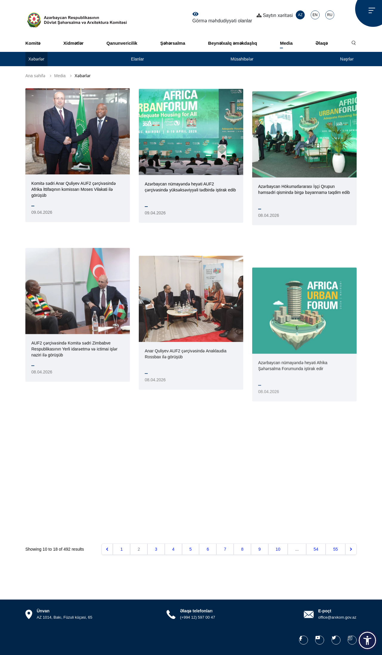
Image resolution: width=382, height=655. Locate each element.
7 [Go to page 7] (225, 549)
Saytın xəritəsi (275, 15)
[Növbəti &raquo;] (351, 549)
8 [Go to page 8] (242, 549)
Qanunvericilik (122, 43)
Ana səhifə (35, 75)
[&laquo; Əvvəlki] (107, 549)
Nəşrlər (347, 59)
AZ (300, 15)
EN (315, 15)
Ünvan (43, 610)
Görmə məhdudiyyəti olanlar (222, 17)
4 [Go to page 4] (173, 549)
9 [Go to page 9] (259, 549)
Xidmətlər (73, 43)
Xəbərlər (36, 59)
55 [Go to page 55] (335, 549)
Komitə (33, 43)
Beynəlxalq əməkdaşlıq (232, 43)
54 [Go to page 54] (316, 549)
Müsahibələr (242, 59)
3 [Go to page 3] (156, 549)
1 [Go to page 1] (121, 549)
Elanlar (137, 59)
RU (329, 15)
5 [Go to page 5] (191, 549)
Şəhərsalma (172, 43)
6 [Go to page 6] (208, 549)
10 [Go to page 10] (278, 549)
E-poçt (324, 610)
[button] (367, 640)
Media (286, 43)
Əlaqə (321, 43)
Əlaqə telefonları (196, 610)
